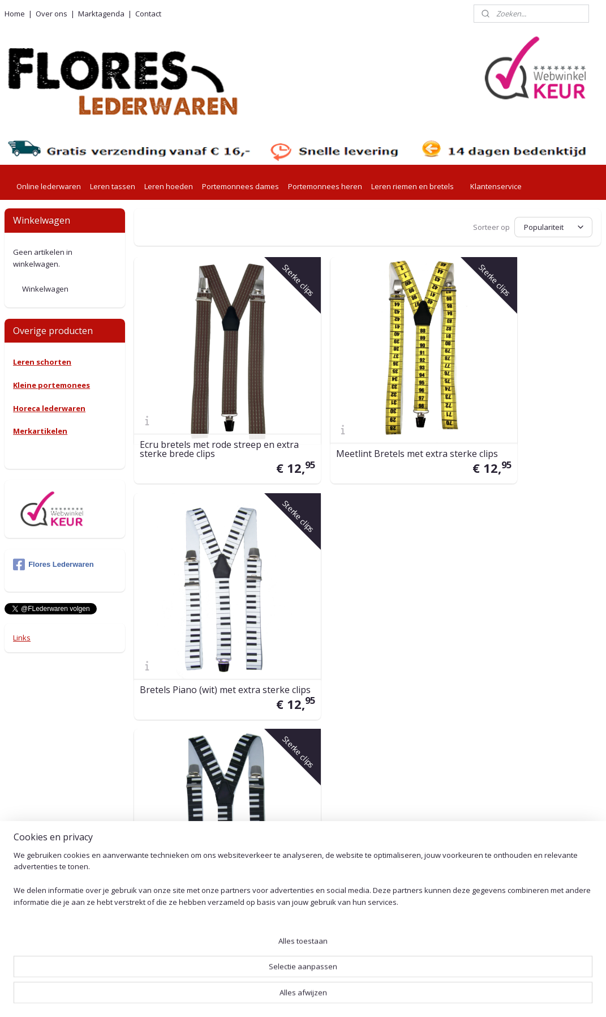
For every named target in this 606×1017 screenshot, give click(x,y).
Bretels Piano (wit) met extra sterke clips (518, 410)
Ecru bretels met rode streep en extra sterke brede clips (207, 410)
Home (15, 13)
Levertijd (263, 724)
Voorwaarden (271, 859)
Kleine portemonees (51, 385)
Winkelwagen (45, 289)
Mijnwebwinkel (434, 996)
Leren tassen (112, 186)
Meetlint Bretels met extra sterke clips (354, 410)
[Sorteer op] (553, 226)
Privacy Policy (272, 872)
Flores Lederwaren (53, 564)
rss (292, 996)
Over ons (51, 13)
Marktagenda (101, 13)
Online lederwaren (48, 186)
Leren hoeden (168, 186)
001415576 (190, 901)
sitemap (268, 996)
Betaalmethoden (278, 793)
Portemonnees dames (240, 186)
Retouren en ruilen (281, 780)
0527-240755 (165, 838)
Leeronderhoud (275, 952)
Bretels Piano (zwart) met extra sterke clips (206, 609)
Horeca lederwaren (49, 408)
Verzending (267, 737)
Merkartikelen (40, 431)
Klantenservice (496, 186)
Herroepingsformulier (286, 939)
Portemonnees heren (325, 186)
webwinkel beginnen (335, 996)
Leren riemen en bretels (412, 186)
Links (22, 638)
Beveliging (266, 884)
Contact (148, 13)
